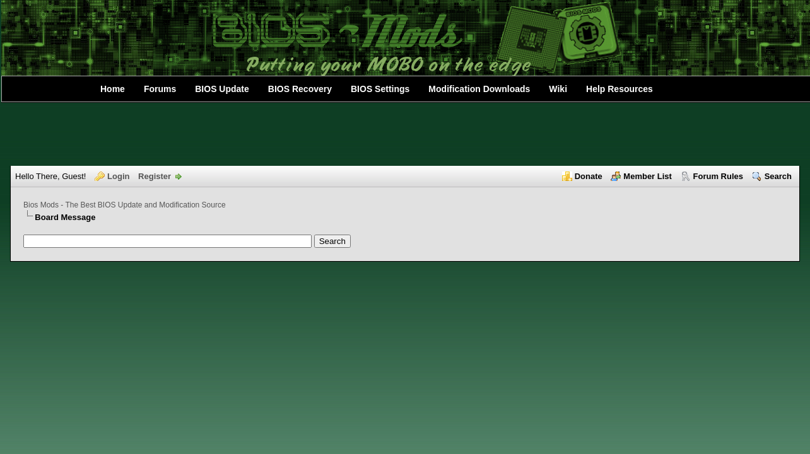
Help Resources (619, 89)
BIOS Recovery (300, 89)
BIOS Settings (380, 89)
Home (112, 89)
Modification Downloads (479, 89)
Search (778, 176)
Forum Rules (718, 176)
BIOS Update (222, 89)
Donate (588, 176)
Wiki (558, 89)
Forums (160, 89)
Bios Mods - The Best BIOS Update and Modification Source (124, 205)
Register (154, 176)
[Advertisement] (405, 134)
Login (118, 176)
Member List (647, 176)
